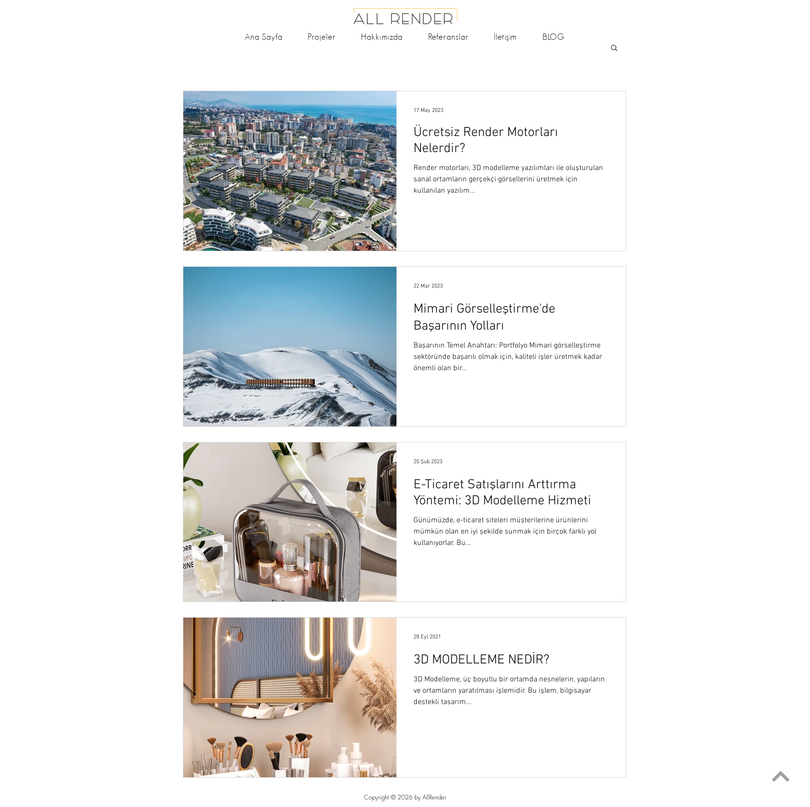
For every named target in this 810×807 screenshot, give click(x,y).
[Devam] (780, 776)
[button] (614, 48)
